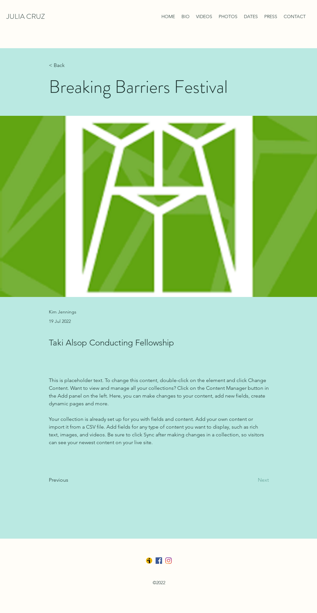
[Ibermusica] (149, 560)
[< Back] (70, 65)
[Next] (252, 480)
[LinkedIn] (168, 560)
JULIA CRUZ (25, 16)
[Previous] (70, 480)
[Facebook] (159, 560)
